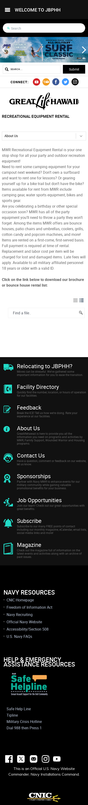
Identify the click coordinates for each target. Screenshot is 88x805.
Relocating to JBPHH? (44, 366)
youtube (36, 82)
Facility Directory (38, 387)
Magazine (29, 545)
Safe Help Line (19, 708)
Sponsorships (34, 476)
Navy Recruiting (20, 614)
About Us (28, 428)
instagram (75, 82)
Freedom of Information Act (29, 607)
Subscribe (29, 521)
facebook (55, 82)
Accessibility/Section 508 (28, 629)
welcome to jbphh (38, 10)
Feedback (29, 407)
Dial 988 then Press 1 (24, 727)
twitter (65, 82)
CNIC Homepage (20, 600)
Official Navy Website (24, 621)
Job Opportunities (39, 500)
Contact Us (31, 455)
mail (46, 82)
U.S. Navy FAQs (19, 636)
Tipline (12, 715)
